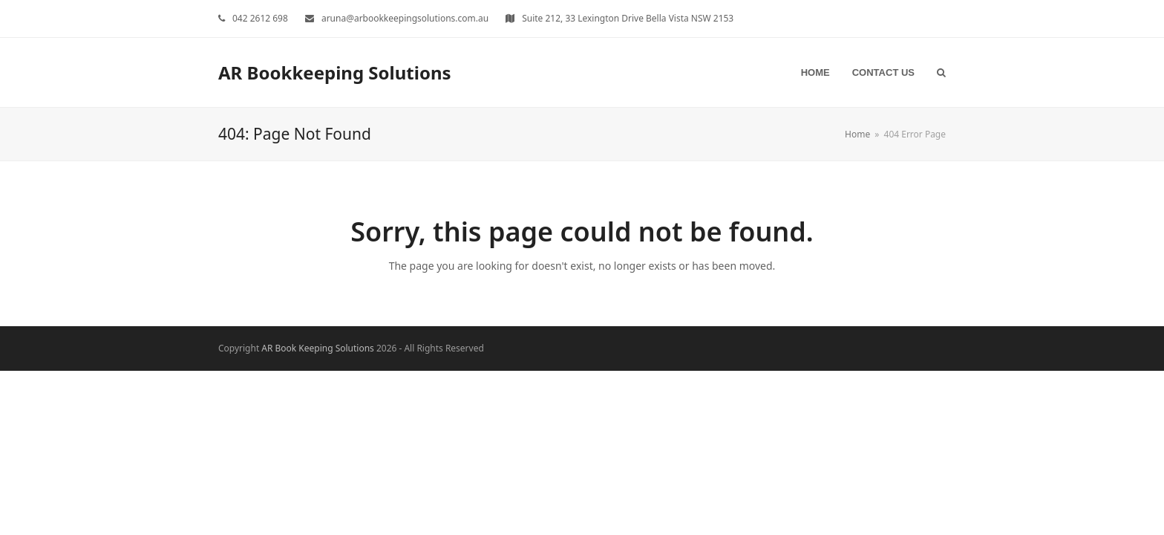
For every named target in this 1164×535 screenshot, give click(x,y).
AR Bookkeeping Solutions (334, 72)
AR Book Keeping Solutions (317, 348)
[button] (941, 72)
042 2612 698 (260, 18)
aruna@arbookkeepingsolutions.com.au (404, 18)
